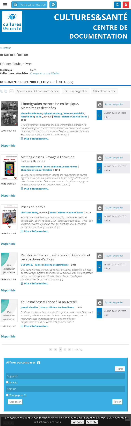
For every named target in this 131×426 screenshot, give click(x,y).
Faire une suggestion (76, 91)
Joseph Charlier (29, 307)
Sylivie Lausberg (52, 113)
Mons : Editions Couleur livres (70, 116)
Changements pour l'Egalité (44, 73)
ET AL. (38, 116)
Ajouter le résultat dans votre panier (37, 91)
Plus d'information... (36, 138)
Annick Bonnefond (31, 166)
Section (12, 389)
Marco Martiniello (74, 113)
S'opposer (77, 422)
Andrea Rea (27, 116)
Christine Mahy (29, 212)
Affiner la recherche (104, 91)
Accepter (92, 422)
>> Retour (5, 47)
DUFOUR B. (27, 264)
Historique (53, 4)
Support (12, 376)
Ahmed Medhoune (31, 113)
